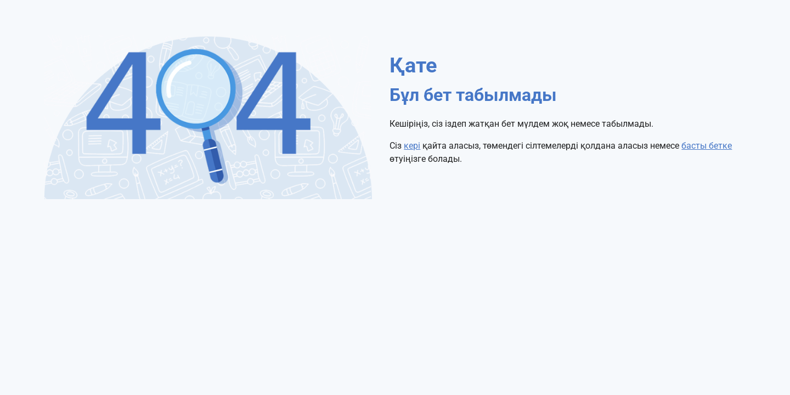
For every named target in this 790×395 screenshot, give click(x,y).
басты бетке (706, 145)
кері (412, 145)
